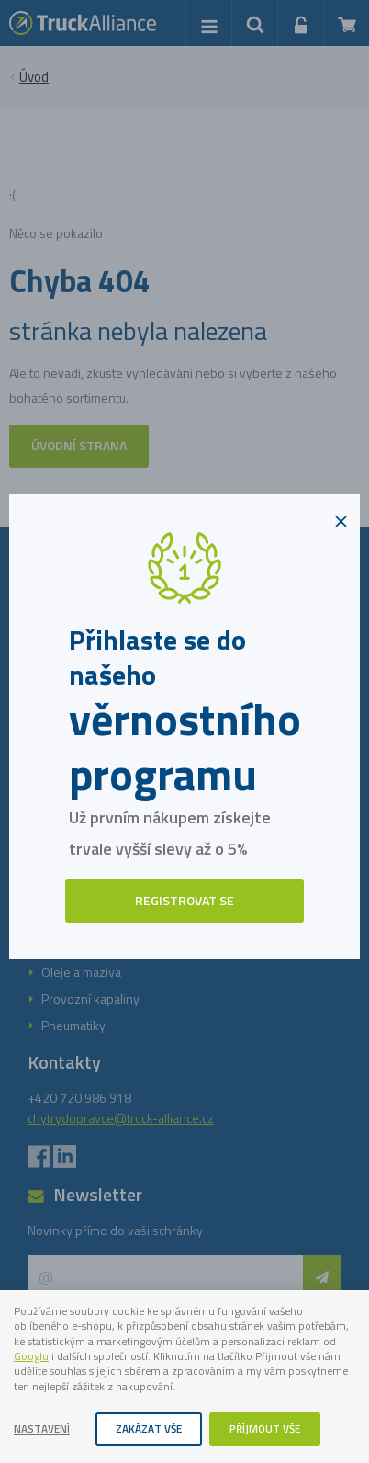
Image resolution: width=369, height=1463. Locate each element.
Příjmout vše (264, 1429)
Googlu (31, 1356)
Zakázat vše (149, 1429)
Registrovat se (184, 900)
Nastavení (42, 1429)
